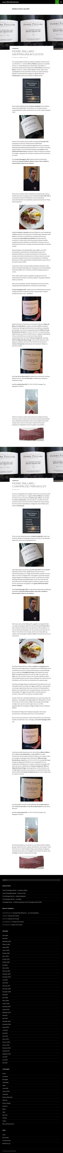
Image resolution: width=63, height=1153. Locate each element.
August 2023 (5, 947)
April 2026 (5, 935)
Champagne (15, 48)
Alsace (4, 1073)
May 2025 (5, 938)
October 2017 (6, 1009)
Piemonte (4, 1106)
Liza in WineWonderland (10, 2)
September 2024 (6, 941)
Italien (4, 1085)
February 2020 (6, 971)
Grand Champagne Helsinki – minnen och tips (14, 893)
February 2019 (6, 985)
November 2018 (6, 991)
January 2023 (5, 950)
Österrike (4, 1100)
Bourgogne (5, 1079)
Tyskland (4, 1118)
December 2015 (6, 1048)
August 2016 (5, 1027)
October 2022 (6, 953)
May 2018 (5, 994)
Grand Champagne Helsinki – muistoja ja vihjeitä (14, 890)
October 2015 (6, 1051)
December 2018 (6, 988)
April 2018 (5, 997)
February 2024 (6, 944)
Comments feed (6, 1140)
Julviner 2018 (5, 1091)
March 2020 (5, 968)
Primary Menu (61, 2)
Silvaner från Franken (13, 915)
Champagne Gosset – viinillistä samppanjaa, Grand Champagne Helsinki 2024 (22, 902)
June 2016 (5, 1030)
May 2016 (5, 1033)
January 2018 (5, 1003)
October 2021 (6, 959)
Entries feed (5, 1137)
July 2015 (4, 1057)
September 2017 (6, 1012)
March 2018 (5, 1000)
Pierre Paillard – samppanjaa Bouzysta (27, 53)
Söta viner (5, 1115)
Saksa (3, 1112)
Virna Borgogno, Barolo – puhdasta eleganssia (14, 896)
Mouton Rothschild (7, 1097)
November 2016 (6, 1024)
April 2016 (5, 1036)
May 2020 (5, 965)
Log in (3, 1134)
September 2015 (6, 1054)
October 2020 (6, 962)
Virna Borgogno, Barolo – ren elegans (11, 899)
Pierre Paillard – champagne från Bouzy (29, 485)
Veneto (4, 1121)
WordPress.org (6, 1143)
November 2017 (6, 1006)
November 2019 (6, 977)
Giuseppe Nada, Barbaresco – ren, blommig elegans (26, 913)
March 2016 (5, 1039)
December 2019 (6, 974)
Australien (5, 1076)
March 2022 (5, 956)
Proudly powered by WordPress (9, 1151)
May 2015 (5, 1062)
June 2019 (5, 980)
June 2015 (5, 1059)
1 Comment (25, 57)
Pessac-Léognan (6, 1103)
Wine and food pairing (8, 1124)
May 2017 (5, 1015)
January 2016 (5, 1045)
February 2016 (6, 1042)
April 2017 (5, 1018)
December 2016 (6, 1021)
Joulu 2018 (5, 1088)
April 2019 (5, 983)
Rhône (4, 1109)
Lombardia (5, 1094)
